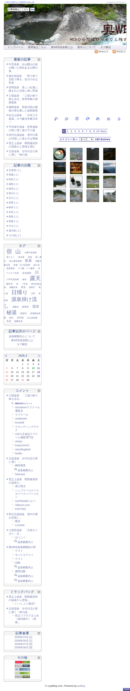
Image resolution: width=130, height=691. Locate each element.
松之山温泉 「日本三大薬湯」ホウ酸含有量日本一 (23, 118)
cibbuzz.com (22, 505)
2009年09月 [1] (23, 640)
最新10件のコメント (23, 403)
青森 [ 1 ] (13, 174)
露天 (35, 278)
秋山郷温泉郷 (15, 261)
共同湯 (20, 317)
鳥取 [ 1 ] (13, 216)
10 (97, 131)
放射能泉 (10, 268)
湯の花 (36, 265)
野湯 (23, 287)
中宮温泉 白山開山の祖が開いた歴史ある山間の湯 (23, 68)
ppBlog (81, 685)
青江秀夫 (20, 486)
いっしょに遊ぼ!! (25, 603)
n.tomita (20, 525)
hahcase (20, 474)
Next (104, 131)
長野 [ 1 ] (13, 202)
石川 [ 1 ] (13, 198)
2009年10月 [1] (23, 637)
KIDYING (20, 508)
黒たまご (10, 257)
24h (33, 293)
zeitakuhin (21, 418)
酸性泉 (9, 284)
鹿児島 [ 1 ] (15, 230)
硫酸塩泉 (18, 321)
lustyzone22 (22, 445)
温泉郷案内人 (25, 470)
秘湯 (11, 312)
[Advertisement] (86, 83)
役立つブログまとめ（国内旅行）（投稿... (27, 619)
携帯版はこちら (37, 47)
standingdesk (23, 449)
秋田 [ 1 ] (13, 179)
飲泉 (28, 260)
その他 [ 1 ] (15, 235)
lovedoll (19, 422)
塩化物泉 (26, 273)
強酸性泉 (13, 287)
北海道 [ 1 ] (15, 170)
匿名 (17, 521)
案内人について (86, 47)
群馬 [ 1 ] (13, 188)
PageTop (126, 689)
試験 (17, 562)
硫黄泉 (25, 306)
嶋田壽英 (20, 465)
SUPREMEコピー (25, 501)
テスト (19, 550)
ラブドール (21, 414)
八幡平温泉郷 (30, 252)
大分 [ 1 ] (13, 226)
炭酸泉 (15, 307)
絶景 (11, 318)
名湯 (8, 321)
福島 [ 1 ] (13, 184)
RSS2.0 (119, 51)
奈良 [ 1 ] (13, 212)
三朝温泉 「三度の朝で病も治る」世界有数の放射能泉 (23, 99)
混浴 (35, 306)
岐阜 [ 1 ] (13, 207)
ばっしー (20, 537)
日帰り (19, 292)
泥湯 (30, 257)
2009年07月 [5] (23, 644)
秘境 (24, 279)
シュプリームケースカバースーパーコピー (27, 494)
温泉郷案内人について (22, 336)
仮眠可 (32, 287)
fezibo (18, 453)
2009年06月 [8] (23, 647)
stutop (18, 441)
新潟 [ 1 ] (13, 193)
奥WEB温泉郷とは (62, 47)
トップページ (15, 47)
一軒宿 (25, 284)
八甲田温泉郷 (12, 279)
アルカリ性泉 (12, 273)
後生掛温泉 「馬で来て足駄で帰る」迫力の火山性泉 (23, 79)
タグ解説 (105, 47)
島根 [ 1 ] (13, 221)
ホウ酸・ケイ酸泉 (26, 268)
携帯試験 (20, 571)
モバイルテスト (24, 554)
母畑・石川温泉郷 (21, 265)
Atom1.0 (101, 51)
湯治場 (21, 257)
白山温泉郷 (32, 318)
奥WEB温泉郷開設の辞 (22, 547)
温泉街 (23, 313)
